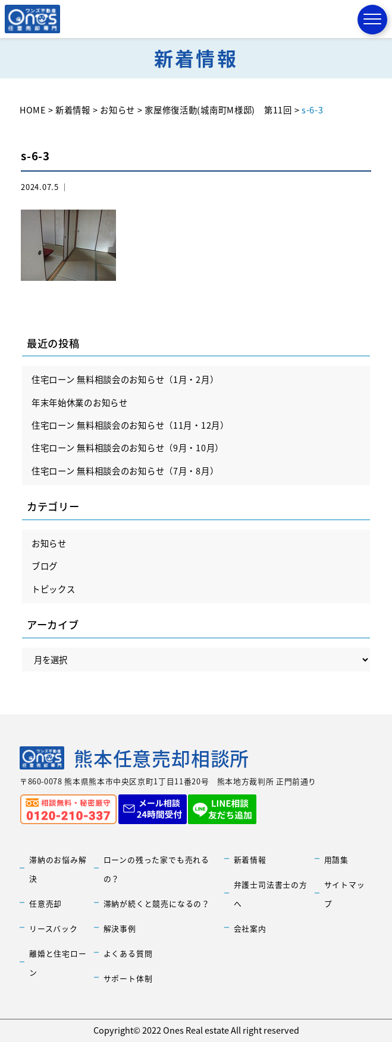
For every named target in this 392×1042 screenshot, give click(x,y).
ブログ (45, 565)
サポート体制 (128, 978)
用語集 (336, 859)
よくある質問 (128, 953)
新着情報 (250, 859)
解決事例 (120, 928)
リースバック (53, 928)
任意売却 (45, 903)
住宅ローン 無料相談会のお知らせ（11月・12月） (130, 425)
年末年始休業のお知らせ (80, 402)
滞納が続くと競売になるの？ (157, 903)
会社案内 (250, 928)
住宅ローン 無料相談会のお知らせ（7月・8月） (125, 470)
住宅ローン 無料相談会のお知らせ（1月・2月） (125, 379)
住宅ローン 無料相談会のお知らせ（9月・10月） (128, 447)
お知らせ (49, 543)
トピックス (54, 589)
